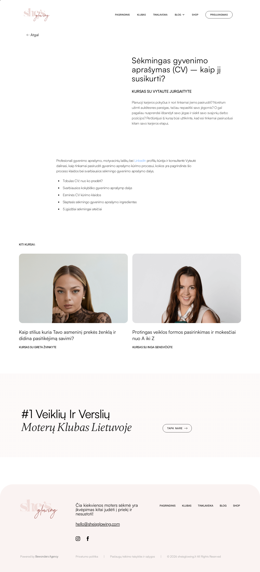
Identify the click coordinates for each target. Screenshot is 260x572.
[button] (179, 15)
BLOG (223, 505)
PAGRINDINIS (168, 505)
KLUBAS (186, 505)
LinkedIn (140, 160)
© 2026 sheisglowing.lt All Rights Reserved (194, 556)
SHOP (236, 505)
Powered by (39, 556)
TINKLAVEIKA (205, 505)
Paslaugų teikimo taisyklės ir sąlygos (132, 556)
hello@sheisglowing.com (98, 524)
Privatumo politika (87, 556)
